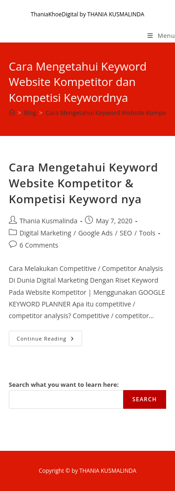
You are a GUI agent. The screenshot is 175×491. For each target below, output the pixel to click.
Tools (147, 232)
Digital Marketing (45, 232)
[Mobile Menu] (161, 35)
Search (145, 399)
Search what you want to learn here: (64, 384)
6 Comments (39, 245)
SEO (126, 232)
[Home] (12, 112)
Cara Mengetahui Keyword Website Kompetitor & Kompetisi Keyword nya (83, 182)
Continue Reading (49, 340)
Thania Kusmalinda (48, 220)
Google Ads (95, 232)
